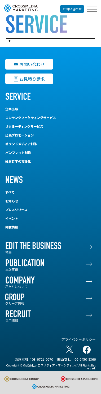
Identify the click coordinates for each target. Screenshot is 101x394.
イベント (11, 218)
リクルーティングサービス (24, 126)
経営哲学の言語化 (18, 161)
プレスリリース (16, 209)
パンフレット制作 (18, 152)
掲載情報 (11, 227)
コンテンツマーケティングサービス (30, 117)
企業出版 (11, 109)
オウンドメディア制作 (21, 143)
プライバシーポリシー (78, 339)
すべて (10, 192)
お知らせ (11, 201)
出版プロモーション (19, 135)
